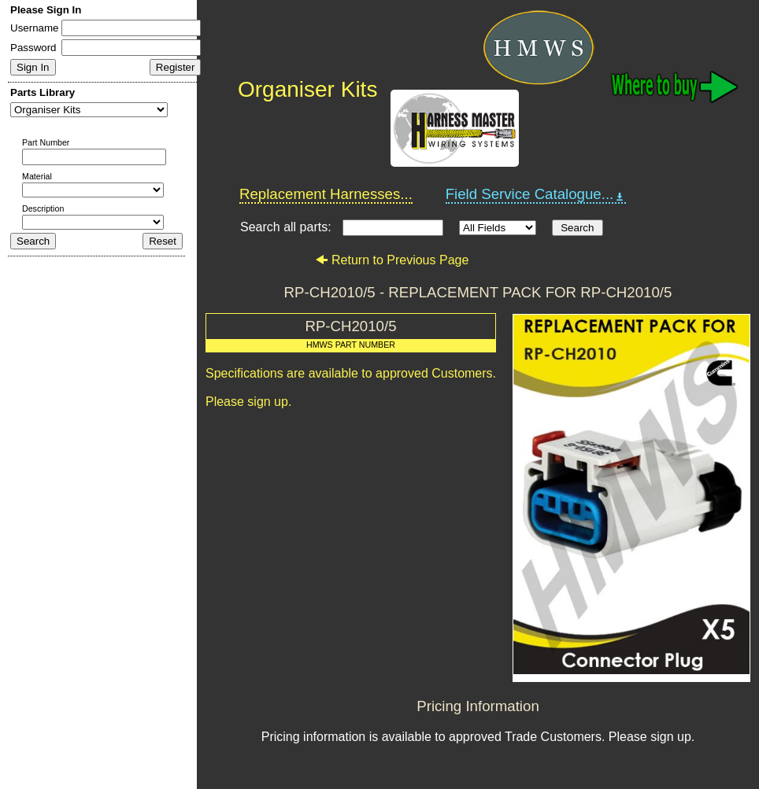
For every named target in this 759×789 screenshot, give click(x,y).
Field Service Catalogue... (536, 194)
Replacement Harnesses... (326, 194)
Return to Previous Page (391, 260)
